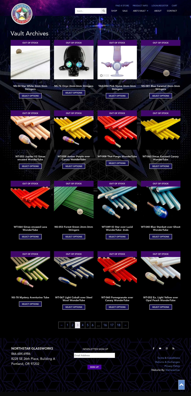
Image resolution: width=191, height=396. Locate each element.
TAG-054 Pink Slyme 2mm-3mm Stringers (117, 87)
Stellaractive (173, 369)
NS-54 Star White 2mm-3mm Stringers (30, 87)
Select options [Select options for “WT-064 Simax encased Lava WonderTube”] (30, 236)
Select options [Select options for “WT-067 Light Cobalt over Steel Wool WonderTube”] (73, 307)
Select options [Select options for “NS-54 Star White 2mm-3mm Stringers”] (30, 96)
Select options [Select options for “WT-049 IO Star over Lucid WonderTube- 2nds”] (117, 236)
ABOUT (157, 11)
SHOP (114, 11)
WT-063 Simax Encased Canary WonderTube (161, 158)
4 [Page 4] (82, 325)
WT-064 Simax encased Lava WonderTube (30, 228)
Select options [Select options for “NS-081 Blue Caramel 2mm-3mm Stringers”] (160, 96)
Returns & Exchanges (167, 362)
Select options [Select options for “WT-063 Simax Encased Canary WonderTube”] (160, 166)
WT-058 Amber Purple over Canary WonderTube (74, 158)
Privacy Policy (172, 365)
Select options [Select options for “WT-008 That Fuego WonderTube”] (117, 163)
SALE (125, 11)
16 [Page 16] (105, 325)
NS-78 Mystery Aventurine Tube (30, 297)
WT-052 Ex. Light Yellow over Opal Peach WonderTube (160, 299)
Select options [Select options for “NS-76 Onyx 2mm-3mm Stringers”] (73, 93)
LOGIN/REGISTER (160, 5)
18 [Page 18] (118, 325)
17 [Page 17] (112, 325)
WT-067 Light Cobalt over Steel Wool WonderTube (73, 299)
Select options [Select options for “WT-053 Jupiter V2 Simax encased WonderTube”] (30, 166)
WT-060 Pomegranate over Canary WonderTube (117, 299)
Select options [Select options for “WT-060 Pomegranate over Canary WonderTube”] (117, 307)
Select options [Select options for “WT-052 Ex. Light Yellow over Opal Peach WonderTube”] (160, 307)
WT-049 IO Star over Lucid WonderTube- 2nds (117, 228)
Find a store (122, 5)
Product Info (140, 5)
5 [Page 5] (87, 325)
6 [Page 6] (93, 325)
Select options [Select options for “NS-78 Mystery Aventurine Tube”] (30, 304)
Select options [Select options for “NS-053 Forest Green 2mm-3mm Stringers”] (73, 236)
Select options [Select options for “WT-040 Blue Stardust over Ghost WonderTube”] (160, 236)
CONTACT (172, 11)
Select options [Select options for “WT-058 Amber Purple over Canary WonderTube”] (73, 166)
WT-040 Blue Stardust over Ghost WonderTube (160, 228)
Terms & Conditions (168, 357)
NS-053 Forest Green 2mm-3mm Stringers (74, 228)
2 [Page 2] (72, 325)
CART (174, 5)
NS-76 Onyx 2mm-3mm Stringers (73, 86)
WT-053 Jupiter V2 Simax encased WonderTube (30, 158)
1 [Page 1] (67, 325)
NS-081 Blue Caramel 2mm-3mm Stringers (160, 87)
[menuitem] (91, 11)
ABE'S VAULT (139, 11)
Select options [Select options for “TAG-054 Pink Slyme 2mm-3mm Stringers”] (117, 96)
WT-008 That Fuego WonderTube (117, 156)
